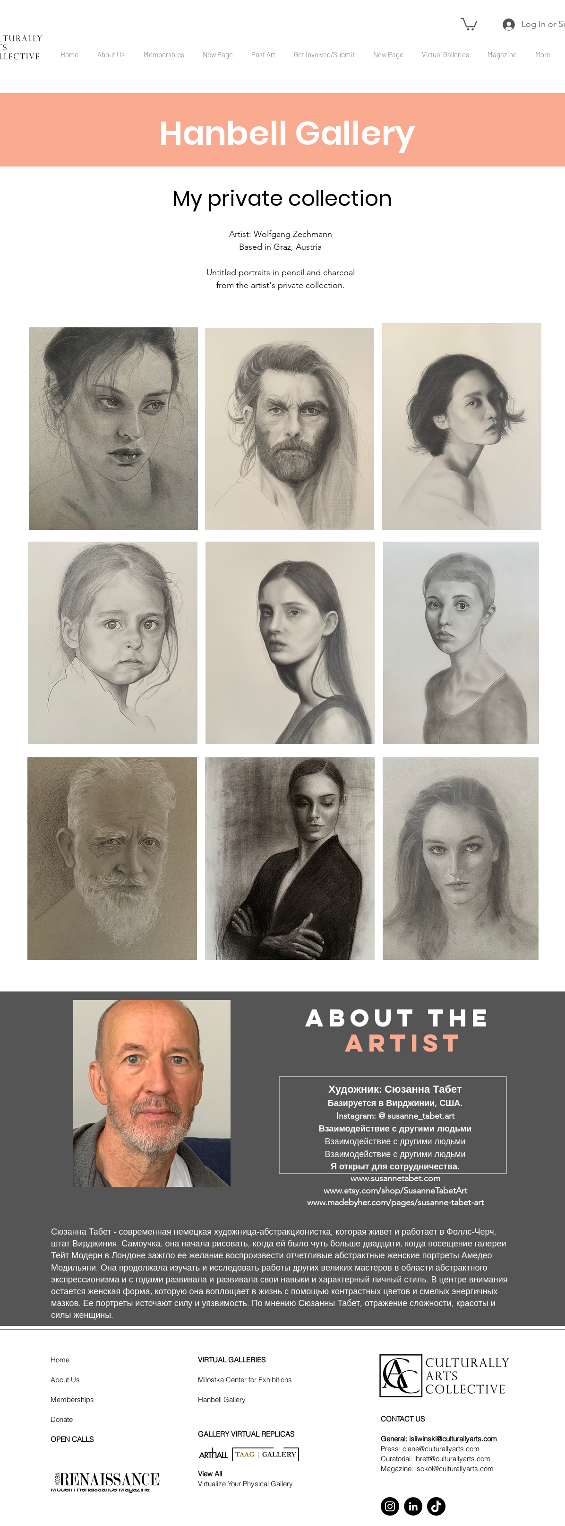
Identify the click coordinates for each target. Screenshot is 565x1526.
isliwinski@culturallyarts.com (453, 1438)
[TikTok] (436, 1506)
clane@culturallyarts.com (440, 1448)
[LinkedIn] (413, 1506)
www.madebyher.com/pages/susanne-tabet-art (395, 1202)
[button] (469, 23)
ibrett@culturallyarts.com (452, 1458)
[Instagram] (390, 1506)
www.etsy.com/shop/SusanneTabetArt (395, 1190)
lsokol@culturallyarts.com (454, 1468)
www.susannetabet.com (395, 1178)
